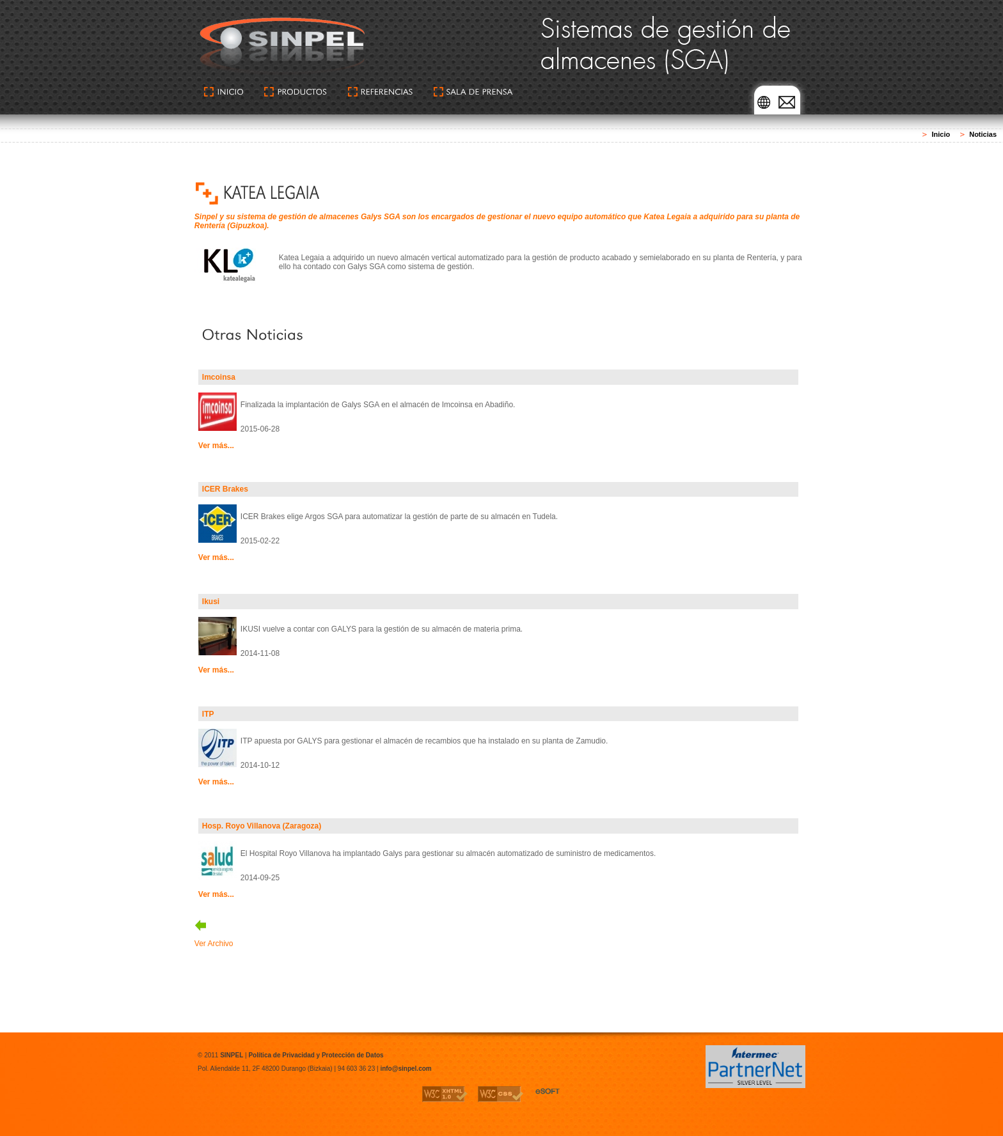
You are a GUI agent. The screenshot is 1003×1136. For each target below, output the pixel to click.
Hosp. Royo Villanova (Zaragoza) (261, 825)
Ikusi (210, 601)
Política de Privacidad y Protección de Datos (315, 1055)
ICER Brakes (225, 489)
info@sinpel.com (405, 1068)
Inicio (940, 134)
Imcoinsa (218, 377)
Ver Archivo (213, 943)
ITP (208, 714)
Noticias (983, 134)
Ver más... (216, 445)
